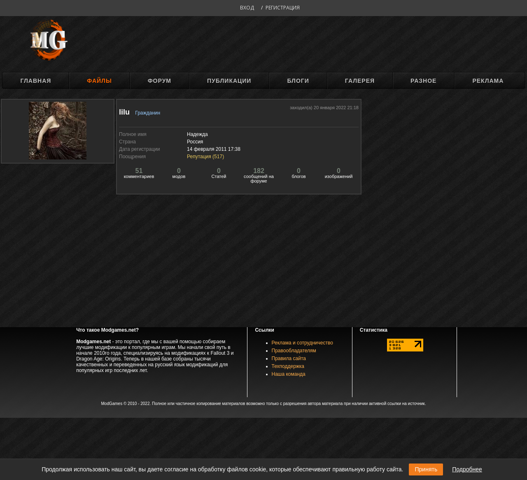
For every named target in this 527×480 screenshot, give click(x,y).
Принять (426, 469)
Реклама (488, 80)
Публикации (229, 80)
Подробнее (467, 469)
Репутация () (205, 156)
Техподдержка (288, 366)
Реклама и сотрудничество (302, 343)
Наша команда (288, 374)
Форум (159, 80)
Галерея (360, 80)
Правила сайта (289, 358)
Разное (423, 80)
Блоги (298, 80)
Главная (35, 80)
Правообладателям (294, 351)
